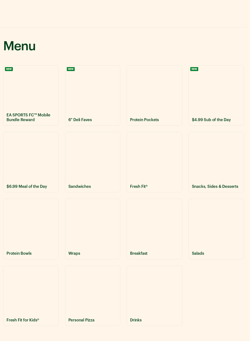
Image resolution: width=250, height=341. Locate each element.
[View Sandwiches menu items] (93, 162)
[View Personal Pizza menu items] (93, 296)
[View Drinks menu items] (154, 296)
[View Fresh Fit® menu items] (154, 162)
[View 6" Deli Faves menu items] (93, 95)
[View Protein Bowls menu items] (31, 229)
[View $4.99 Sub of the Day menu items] (216, 95)
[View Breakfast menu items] (154, 229)
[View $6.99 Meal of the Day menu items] (31, 162)
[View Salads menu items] (216, 229)
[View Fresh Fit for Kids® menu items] (31, 296)
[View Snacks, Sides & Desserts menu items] (216, 162)
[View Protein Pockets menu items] (154, 95)
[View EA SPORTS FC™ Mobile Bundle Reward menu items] (31, 95)
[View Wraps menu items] (93, 229)
